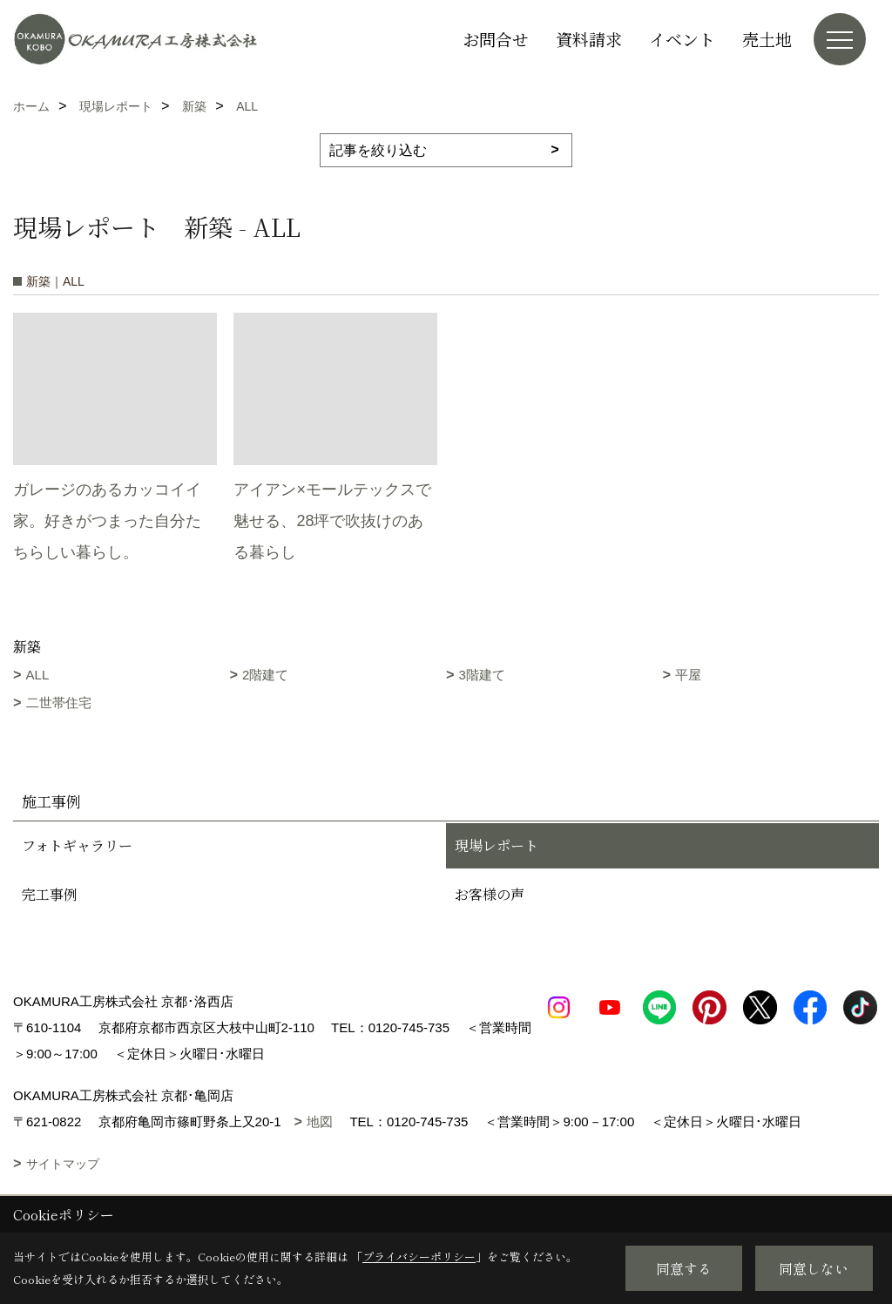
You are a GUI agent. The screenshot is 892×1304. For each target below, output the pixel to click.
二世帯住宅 (58, 702)
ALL (38, 674)
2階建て (265, 674)
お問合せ (496, 39)
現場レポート (496, 845)
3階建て (482, 674)
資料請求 (589, 39)
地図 (320, 1121)
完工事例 (50, 894)
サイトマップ (62, 1164)
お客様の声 (489, 894)
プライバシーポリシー (419, 1256)
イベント (682, 39)
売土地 (767, 39)
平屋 (688, 674)
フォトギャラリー (77, 845)
